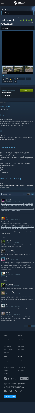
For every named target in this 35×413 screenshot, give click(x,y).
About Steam (7, 340)
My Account (21, 370)
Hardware (21, 346)
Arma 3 (2, 18)
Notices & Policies (9, 367)
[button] (19, 69)
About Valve (21, 340)
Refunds (6, 373)
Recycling (21, 349)
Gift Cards (6, 352)
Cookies (6, 370)
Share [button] (28, 79)
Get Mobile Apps (10, 396)
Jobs (19, 343)
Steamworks (7, 346)
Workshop (8, 18)
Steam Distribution (9, 349)
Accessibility (7, 364)
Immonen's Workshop (17, 18)
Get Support (21, 367)
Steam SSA (7, 343)
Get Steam (21, 361)
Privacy (6, 361)
